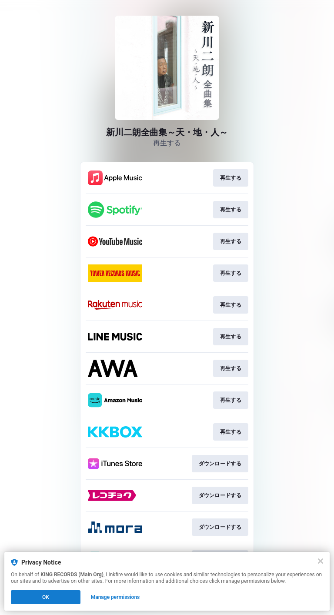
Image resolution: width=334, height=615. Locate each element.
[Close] (320, 561)
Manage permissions (115, 597)
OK (45, 597)
